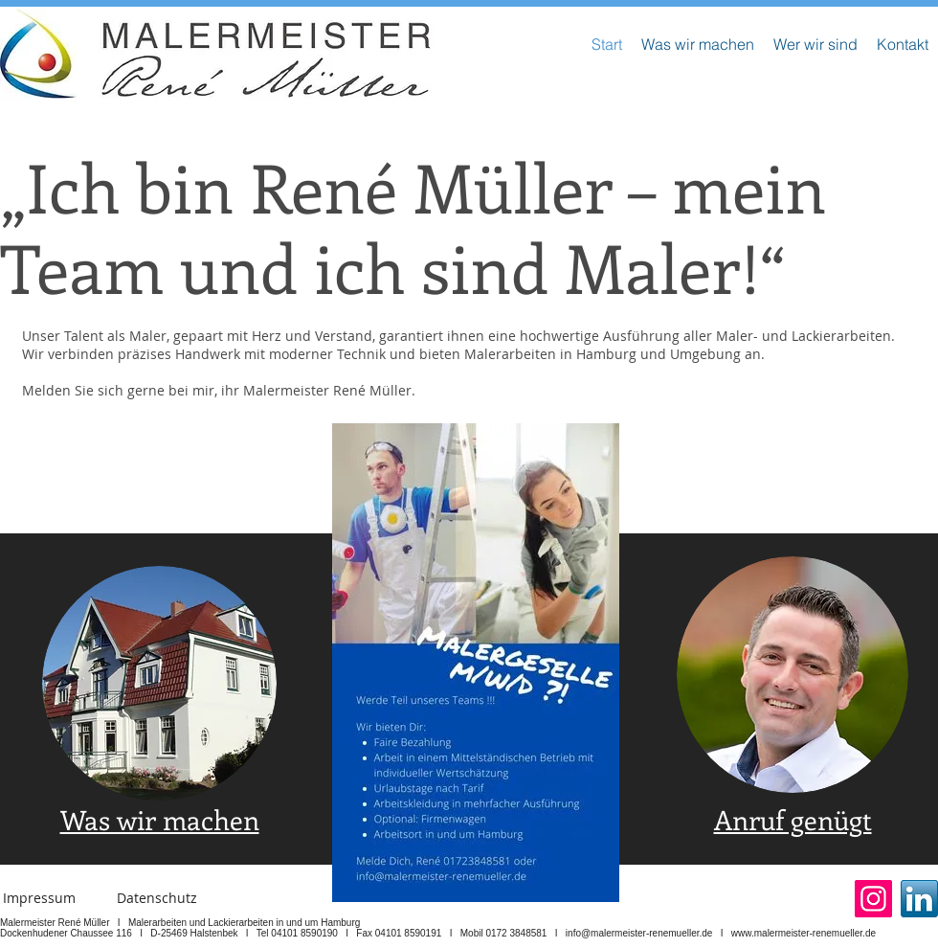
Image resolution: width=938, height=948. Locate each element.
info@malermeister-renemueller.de (639, 933)
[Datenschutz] (157, 898)
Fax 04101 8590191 (398, 933)
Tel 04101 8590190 (297, 933)
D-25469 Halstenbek (193, 933)
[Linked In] (919, 898)
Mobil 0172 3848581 (503, 933)
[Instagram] (873, 898)
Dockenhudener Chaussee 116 (66, 933)
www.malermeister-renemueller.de (803, 933)
